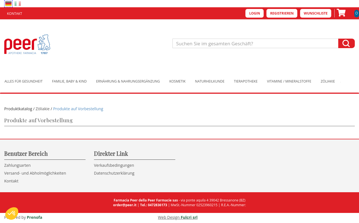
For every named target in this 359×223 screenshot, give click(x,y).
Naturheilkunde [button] (209, 81)
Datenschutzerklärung (114, 173)
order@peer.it (124, 205)
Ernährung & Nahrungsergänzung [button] (128, 81)
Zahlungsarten (17, 165)
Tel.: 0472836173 (153, 205)
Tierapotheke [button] (245, 81)
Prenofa (34, 217)
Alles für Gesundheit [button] (23, 81)
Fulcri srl (189, 217)
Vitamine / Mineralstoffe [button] (289, 81)
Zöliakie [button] (328, 81)
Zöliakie (43, 108)
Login (254, 13)
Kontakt (14, 13)
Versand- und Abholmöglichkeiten (35, 173)
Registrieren (282, 13)
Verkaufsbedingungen (114, 165)
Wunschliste (316, 13)
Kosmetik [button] (177, 81)
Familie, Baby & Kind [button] (69, 81)
